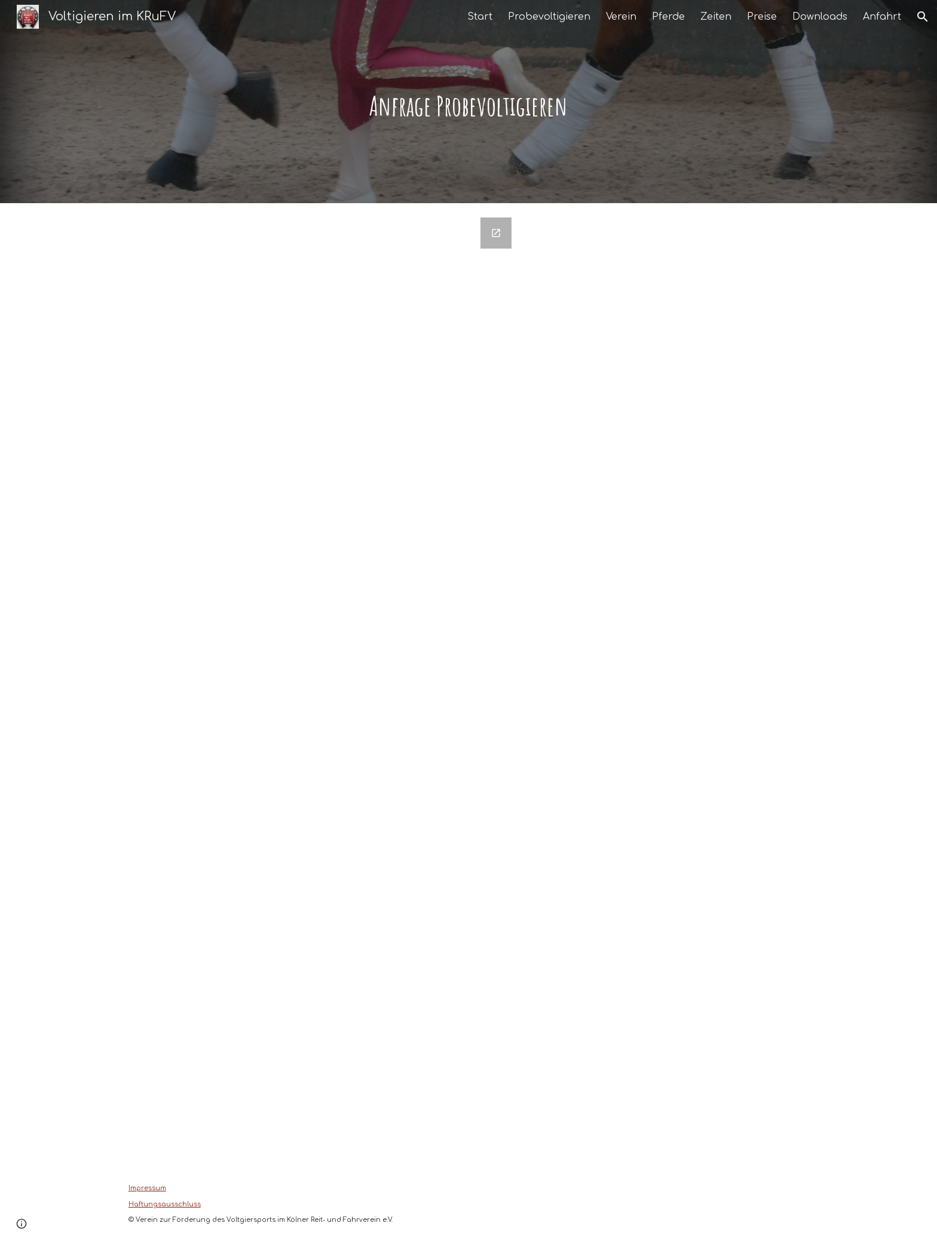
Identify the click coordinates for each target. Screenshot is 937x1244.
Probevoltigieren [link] (549, 16)
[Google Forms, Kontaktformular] (321, 683)
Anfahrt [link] (882, 16)
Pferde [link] (668, 16)
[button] (922, 16)
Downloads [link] (819, 16)
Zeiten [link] (715, 16)
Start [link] (479, 16)
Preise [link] (762, 16)
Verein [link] (621, 16)
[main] (468, 102)
